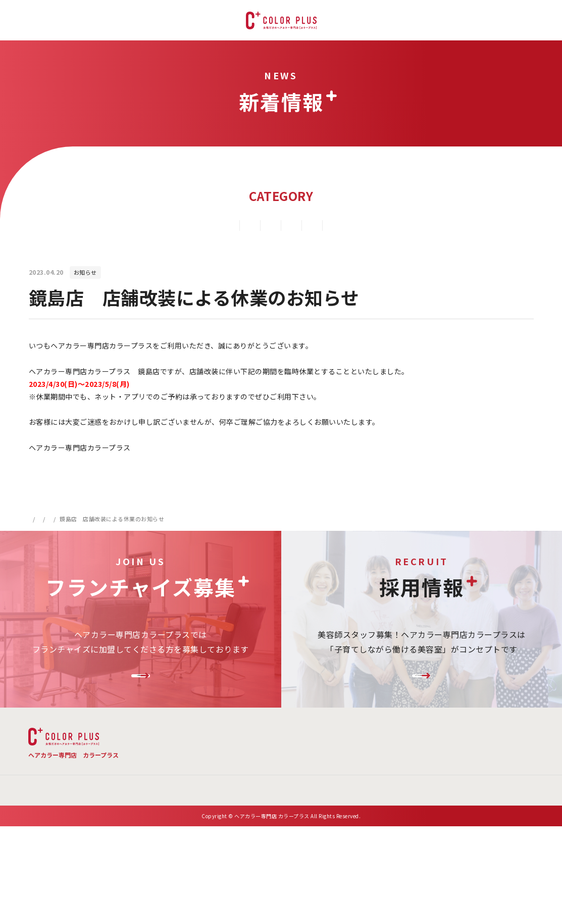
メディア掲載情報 (413, 225)
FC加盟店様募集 (140, 689)
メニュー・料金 (267, 759)
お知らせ (305, 225)
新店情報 (255, 225)
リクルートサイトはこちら (422, 689)
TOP (204, 759)
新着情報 (67, 519)
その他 (352, 225)
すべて (131, 225)
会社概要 (314, 782)
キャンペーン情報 (191, 225)
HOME (37, 519)
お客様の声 (505, 759)
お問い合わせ (368, 782)
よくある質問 (345, 759)
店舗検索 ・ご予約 (427, 759)
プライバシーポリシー (443, 782)
